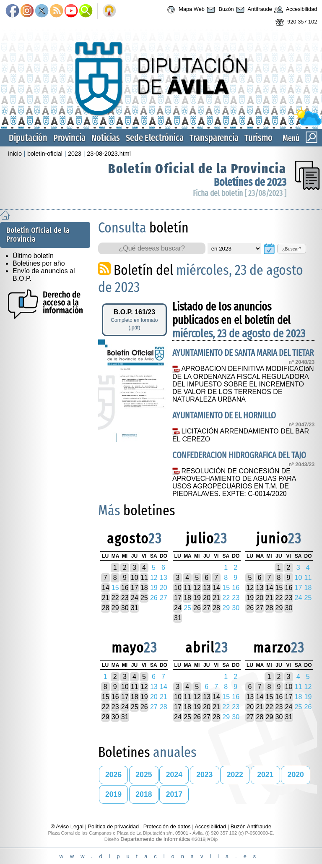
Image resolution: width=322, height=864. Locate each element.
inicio (15, 153)
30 (125, 607)
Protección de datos (167, 826)
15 (279, 587)
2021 (265, 774)
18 (144, 587)
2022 (235, 774)
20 (206, 597)
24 (134, 597)
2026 (113, 774)
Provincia (69, 138)
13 (206, 587)
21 (105, 597)
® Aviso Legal (68, 826)
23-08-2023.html (109, 153)
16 (125, 587)
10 (134, 577)
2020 (296, 774)
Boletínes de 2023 (250, 182)
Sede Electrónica (155, 138)
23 (125, 597)
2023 (74, 153)
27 (206, 607)
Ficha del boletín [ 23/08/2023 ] (239, 193)
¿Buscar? (291, 248)
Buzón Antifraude (251, 826)
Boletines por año (39, 263)
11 (144, 577)
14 (105, 587)
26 (197, 607)
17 (134, 587)
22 (115, 597)
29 (115, 607)
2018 (143, 794)
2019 (113, 794)
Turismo (258, 138)
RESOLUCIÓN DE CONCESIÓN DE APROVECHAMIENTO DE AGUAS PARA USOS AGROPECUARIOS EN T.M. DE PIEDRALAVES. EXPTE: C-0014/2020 (234, 482)
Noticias (105, 138)
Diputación (28, 138)
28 (105, 607)
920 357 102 (295, 22)
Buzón (219, 9)
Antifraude (253, 9)
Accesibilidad (294, 9)
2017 (174, 794)
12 (197, 587)
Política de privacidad (113, 826)
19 (197, 597)
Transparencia (214, 138)
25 (144, 597)
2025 (143, 774)
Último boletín (33, 255)
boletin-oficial (44, 153)
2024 (174, 774)
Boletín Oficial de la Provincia (197, 169)
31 (134, 607)
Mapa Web (185, 9)
